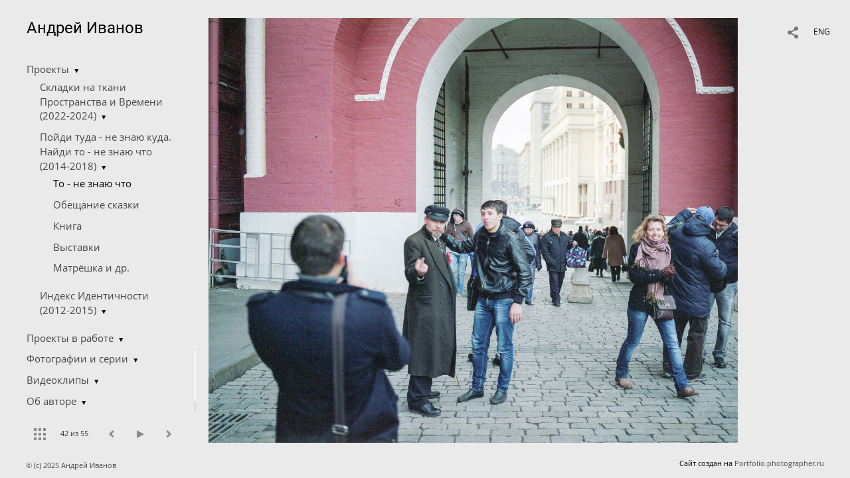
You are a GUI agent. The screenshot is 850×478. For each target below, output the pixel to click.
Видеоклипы (58, 379)
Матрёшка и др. (91, 267)
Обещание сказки (96, 204)
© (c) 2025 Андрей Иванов (72, 465)
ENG (821, 31)
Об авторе (51, 401)
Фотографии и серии (77, 358)
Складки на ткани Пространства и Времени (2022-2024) (101, 101)
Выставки (76, 247)
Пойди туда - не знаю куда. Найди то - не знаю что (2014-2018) (105, 151)
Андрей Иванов (85, 28)
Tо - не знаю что (92, 183)
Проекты (48, 69)
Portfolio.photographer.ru (779, 463)
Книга (67, 225)
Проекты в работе (70, 338)
